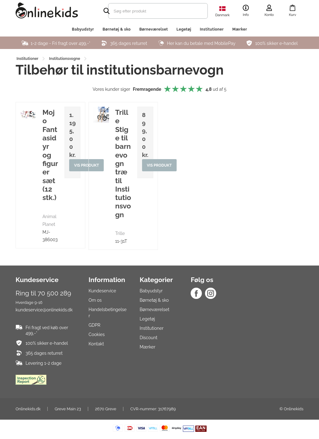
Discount (148, 337)
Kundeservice (102, 290)
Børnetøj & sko (116, 29)
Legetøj (183, 29)
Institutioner (212, 29)
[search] (147, 11)
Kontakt (96, 343)
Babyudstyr (83, 29)
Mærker (239, 29)
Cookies (96, 334)
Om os (95, 300)
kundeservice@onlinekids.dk (44, 309)
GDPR (94, 325)
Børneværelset (153, 29)
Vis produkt (159, 165)
